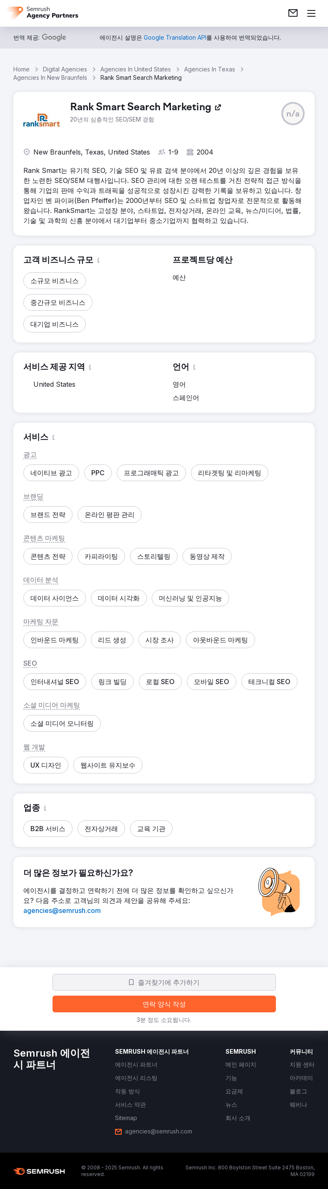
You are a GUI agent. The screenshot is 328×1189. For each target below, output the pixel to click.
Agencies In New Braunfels (50, 77)
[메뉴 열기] (311, 13)
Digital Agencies (65, 69)
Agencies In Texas (209, 69)
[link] (293, 13)
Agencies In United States (135, 69)
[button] (293, 113)
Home (21, 69)
